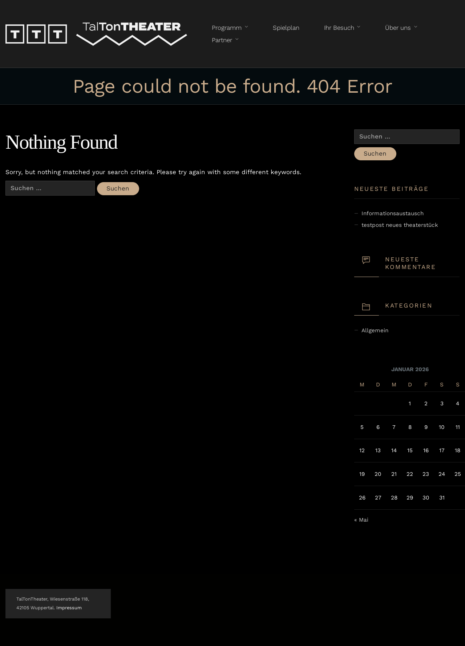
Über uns (398, 27)
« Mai (361, 520)
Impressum (69, 607)
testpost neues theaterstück (399, 225)
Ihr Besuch (339, 27)
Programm (227, 27)
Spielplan (286, 27)
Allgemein (374, 330)
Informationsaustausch (392, 213)
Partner (222, 40)
